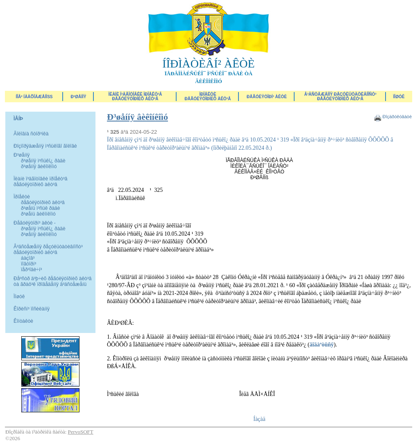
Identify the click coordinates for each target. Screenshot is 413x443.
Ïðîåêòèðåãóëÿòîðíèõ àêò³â (208, 96)
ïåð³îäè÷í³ (31, 269)
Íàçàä (259, 419)
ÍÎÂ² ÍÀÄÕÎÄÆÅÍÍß (34, 96)
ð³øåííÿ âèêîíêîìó (39, 166)
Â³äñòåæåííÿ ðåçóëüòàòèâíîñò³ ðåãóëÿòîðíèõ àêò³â (340, 96)
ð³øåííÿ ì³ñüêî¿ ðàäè (43, 161)
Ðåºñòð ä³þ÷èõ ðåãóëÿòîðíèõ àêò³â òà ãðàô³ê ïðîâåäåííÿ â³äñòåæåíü (52, 281)
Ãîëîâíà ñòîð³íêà (31, 134)
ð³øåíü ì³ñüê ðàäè (40, 208)
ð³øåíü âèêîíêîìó (38, 214)
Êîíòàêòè (23, 321)
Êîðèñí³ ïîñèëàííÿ (32, 309)
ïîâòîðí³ (28, 264)
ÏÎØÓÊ (399, 96)
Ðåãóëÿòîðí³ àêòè (267, 96)
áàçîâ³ (27, 258)
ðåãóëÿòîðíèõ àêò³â (43, 202)
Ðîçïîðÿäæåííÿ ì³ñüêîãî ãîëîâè (45, 146)
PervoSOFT (80, 432)
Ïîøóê (19, 296)
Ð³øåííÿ (78, 96)
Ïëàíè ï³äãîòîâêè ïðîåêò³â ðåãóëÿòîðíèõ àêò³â (135, 96)
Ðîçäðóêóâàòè (397, 116)
